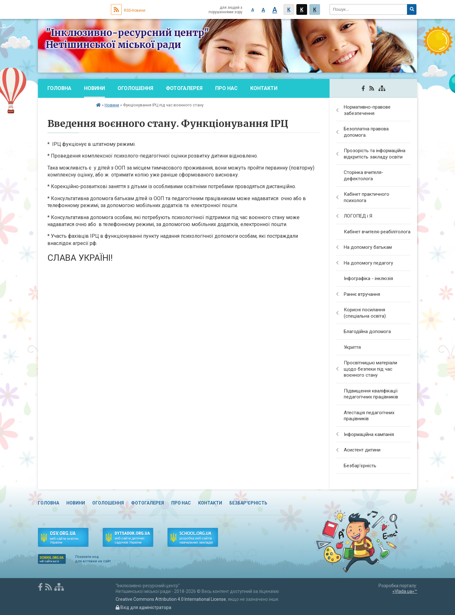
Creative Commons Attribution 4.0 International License (171, 599)
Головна (59, 88)
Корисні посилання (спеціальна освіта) (365, 313)
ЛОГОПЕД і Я (358, 216)
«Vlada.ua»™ (404, 591)
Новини (94, 88)
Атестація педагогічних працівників (369, 416)
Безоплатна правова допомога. (366, 132)
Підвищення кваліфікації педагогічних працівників (371, 394)
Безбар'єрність (68, 107)
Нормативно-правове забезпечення (367, 110)
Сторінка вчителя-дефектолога (363, 176)
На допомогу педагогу (368, 263)
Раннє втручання (362, 294)
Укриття (352, 347)
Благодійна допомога (367, 331)
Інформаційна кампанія (369, 434)
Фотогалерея (184, 88)
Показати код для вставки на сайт (93, 559)
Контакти (263, 88)
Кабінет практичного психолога (366, 197)
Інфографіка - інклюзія (368, 278)
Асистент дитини (362, 450)
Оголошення (135, 88)
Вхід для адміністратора (143, 607)
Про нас (226, 88)
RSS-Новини (128, 10)
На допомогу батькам (368, 247)
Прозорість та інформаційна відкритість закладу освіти (374, 154)
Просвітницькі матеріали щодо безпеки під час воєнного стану (370, 369)
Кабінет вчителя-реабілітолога (377, 232)
